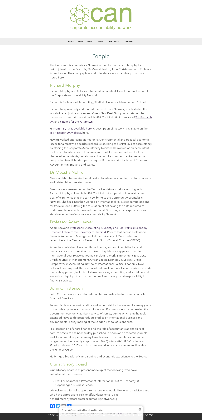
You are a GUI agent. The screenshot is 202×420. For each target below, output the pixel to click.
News (80, 42)
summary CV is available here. (73, 128)
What (101, 42)
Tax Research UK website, (66, 133)
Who (90, 42)
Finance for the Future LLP (76, 121)
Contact (129, 42)
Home (71, 42)
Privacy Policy (121, 413)
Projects (115, 42)
